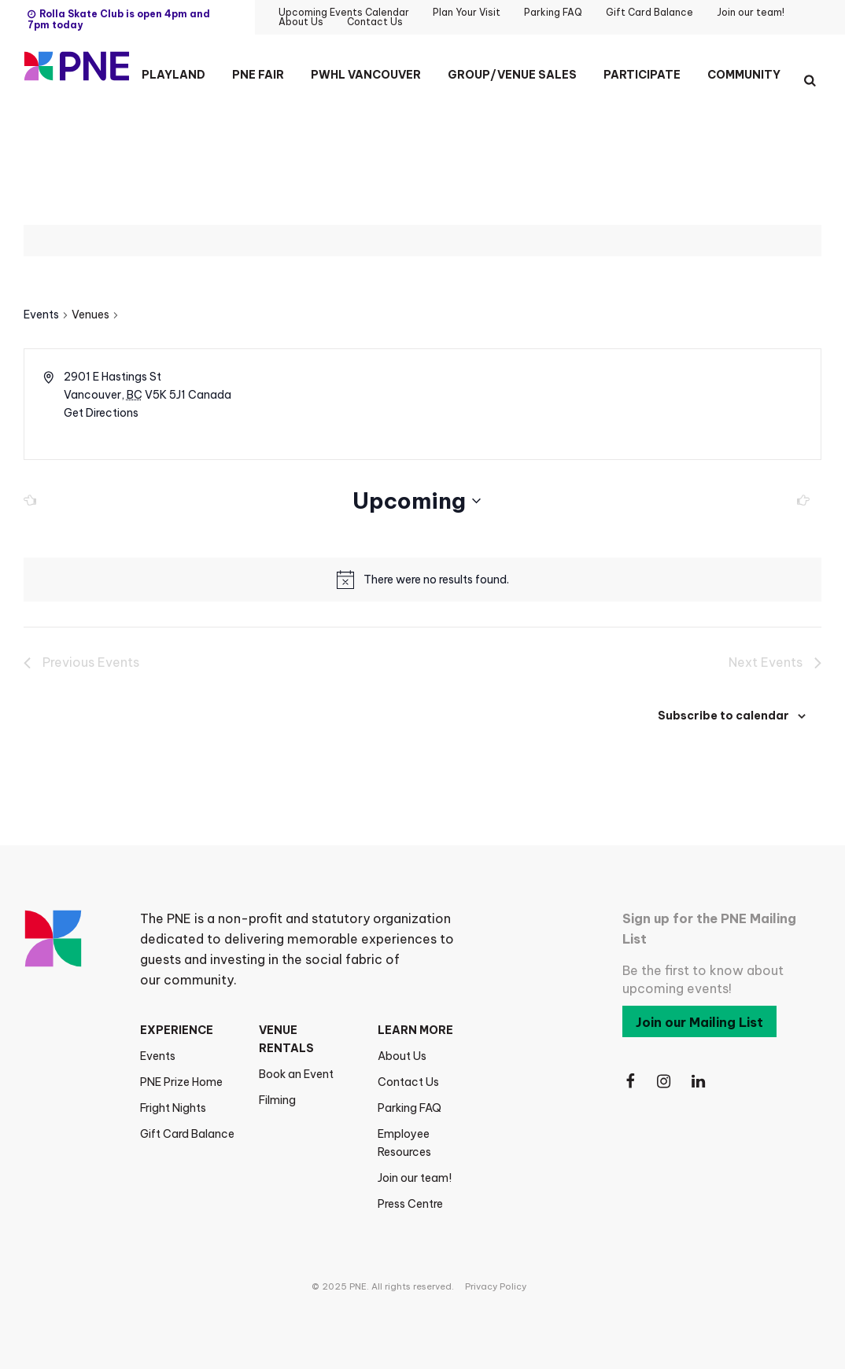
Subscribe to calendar (723, 715)
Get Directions (101, 413)
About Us (402, 1056)
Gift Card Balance (187, 1134)
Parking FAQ (409, 1108)
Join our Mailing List (699, 1022)
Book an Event (296, 1074)
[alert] (436, 580)
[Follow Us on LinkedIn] (699, 1082)
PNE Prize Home (181, 1082)
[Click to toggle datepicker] (416, 501)
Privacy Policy (495, 1286)
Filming (277, 1100)
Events (41, 314)
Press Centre (410, 1204)
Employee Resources (404, 1143)
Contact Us (408, 1082)
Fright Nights (173, 1108)
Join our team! (415, 1178)
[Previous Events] (35, 500)
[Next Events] (799, 500)
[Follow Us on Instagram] (665, 1082)
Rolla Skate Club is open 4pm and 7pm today (119, 19)
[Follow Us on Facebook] (630, 1082)
